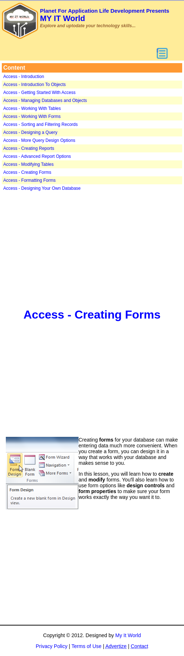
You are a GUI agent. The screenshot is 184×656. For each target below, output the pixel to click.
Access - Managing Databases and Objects (45, 100)
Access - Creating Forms (27, 172)
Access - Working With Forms (32, 116)
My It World (128, 635)
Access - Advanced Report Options (37, 156)
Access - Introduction (23, 76)
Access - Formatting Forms (29, 180)
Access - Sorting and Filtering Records (40, 124)
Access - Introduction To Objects (34, 84)
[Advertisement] (92, 249)
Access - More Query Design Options (39, 140)
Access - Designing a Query (30, 132)
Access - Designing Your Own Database (42, 188)
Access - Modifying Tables (28, 164)
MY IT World (104, 15)
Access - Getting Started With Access (39, 92)
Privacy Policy (51, 646)
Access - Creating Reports (28, 148)
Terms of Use (86, 646)
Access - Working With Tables (32, 108)
